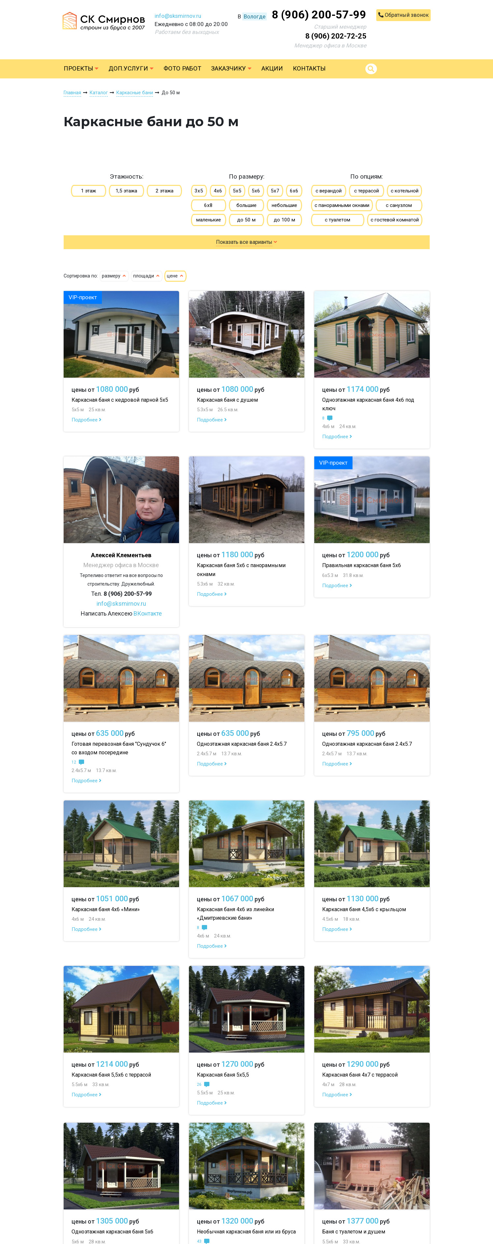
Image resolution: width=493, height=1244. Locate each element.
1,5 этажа (126, 191)
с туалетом (337, 220)
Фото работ (182, 68)
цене (175, 276)
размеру (114, 276)
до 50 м (246, 220)
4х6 (218, 191)
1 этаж (88, 191)
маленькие (208, 220)
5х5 (237, 191)
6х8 (208, 205)
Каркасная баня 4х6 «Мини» (106, 909)
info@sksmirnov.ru (178, 16)
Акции (272, 68)
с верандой (329, 191)
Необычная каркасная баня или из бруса (246, 1232)
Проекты (81, 68)
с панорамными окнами (342, 205)
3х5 (199, 191)
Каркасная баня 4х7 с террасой (360, 1075)
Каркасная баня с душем (227, 400)
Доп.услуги (131, 68)
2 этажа (164, 191)
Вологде (254, 16)
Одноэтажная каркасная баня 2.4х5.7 (242, 744)
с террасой (366, 191)
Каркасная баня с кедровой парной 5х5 (120, 400)
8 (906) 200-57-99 (319, 14)
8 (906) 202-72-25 (335, 36)
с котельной (404, 191)
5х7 (275, 191)
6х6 (294, 191)
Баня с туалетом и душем (353, 1232)
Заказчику (231, 68)
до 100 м (284, 220)
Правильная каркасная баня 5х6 (361, 565)
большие (246, 205)
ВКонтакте (148, 613)
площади (146, 276)
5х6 (256, 191)
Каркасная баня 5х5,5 (223, 1075)
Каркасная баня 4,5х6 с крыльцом (364, 909)
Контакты (309, 68)
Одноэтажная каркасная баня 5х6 (112, 1232)
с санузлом (399, 205)
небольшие (284, 205)
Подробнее (87, 420)
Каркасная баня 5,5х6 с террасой (111, 1075)
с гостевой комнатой (395, 220)
